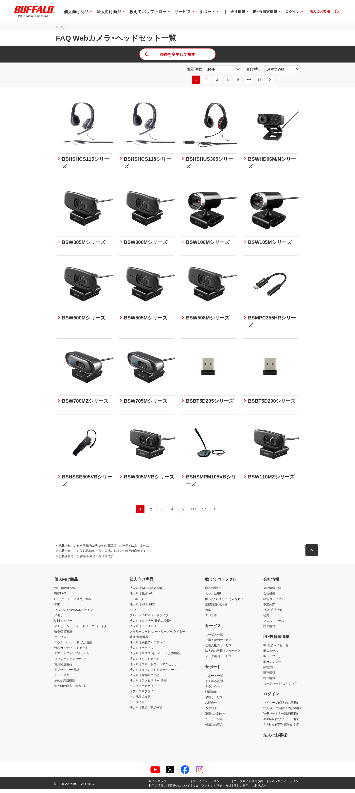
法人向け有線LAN (141, 597)
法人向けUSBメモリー (145, 629)
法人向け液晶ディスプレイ (147, 646)
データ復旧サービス (218, 660)
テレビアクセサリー (67, 678)
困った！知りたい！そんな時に (224, 602)
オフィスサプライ (141, 695)
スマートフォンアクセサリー (73, 657)
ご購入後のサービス (218, 649)
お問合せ (211, 706)
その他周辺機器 (64, 684)
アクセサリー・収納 (66, 673)
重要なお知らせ (215, 717)
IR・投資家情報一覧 (275, 649)
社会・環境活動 (273, 613)
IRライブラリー (273, 660)
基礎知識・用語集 (216, 608)
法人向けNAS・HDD (143, 608)
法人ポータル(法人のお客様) (282, 711)
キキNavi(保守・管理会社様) (281, 728)
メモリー (60, 619)
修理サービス (214, 700)
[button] (313, 554)
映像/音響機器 (63, 635)
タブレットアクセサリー (70, 662)
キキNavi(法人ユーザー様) (280, 722)
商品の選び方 (214, 591)
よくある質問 (214, 684)
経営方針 (269, 670)
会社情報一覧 (272, 591)
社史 (266, 619)
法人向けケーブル (141, 651)
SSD (57, 608)
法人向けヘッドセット (144, 662)
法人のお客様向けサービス (223, 654)
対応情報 (211, 695)
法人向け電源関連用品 (144, 678)
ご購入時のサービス (218, 643)
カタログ (211, 711)
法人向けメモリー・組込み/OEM (150, 624)
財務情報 (269, 676)
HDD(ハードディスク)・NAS (72, 602)
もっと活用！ (213, 597)
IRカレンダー (272, 665)
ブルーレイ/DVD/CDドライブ (73, 613)
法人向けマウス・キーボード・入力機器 (155, 657)
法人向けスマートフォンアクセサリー (155, 668)
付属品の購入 (214, 728)
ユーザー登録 (214, 722)
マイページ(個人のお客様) (280, 706)
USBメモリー (63, 624)
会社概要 (269, 597)
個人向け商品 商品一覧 (70, 689)
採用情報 (269, 629)
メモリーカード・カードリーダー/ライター (82, 629)
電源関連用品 (63, 668)
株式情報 (269, 681)
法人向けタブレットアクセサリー (152, 673)
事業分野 (269, 608)
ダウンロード (214, 690)
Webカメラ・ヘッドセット (71, 651)
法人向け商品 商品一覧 (146, 711)
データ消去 (137, 705)
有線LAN (60, 597)
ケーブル (60, 640)
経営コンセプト (273, 602)
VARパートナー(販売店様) (280, 717)
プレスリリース (273, 624)
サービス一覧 (214, 638)
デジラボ (211, 619)
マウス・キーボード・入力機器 (73, 646)
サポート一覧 (214, 679)
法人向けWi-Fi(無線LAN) (146, 591)
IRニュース (270, 654)
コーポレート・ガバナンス (280, 687)
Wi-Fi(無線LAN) (64, 591)
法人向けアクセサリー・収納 (148, 684)
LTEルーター (138, 602)
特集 (208, 613)
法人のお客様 (275, 738)
